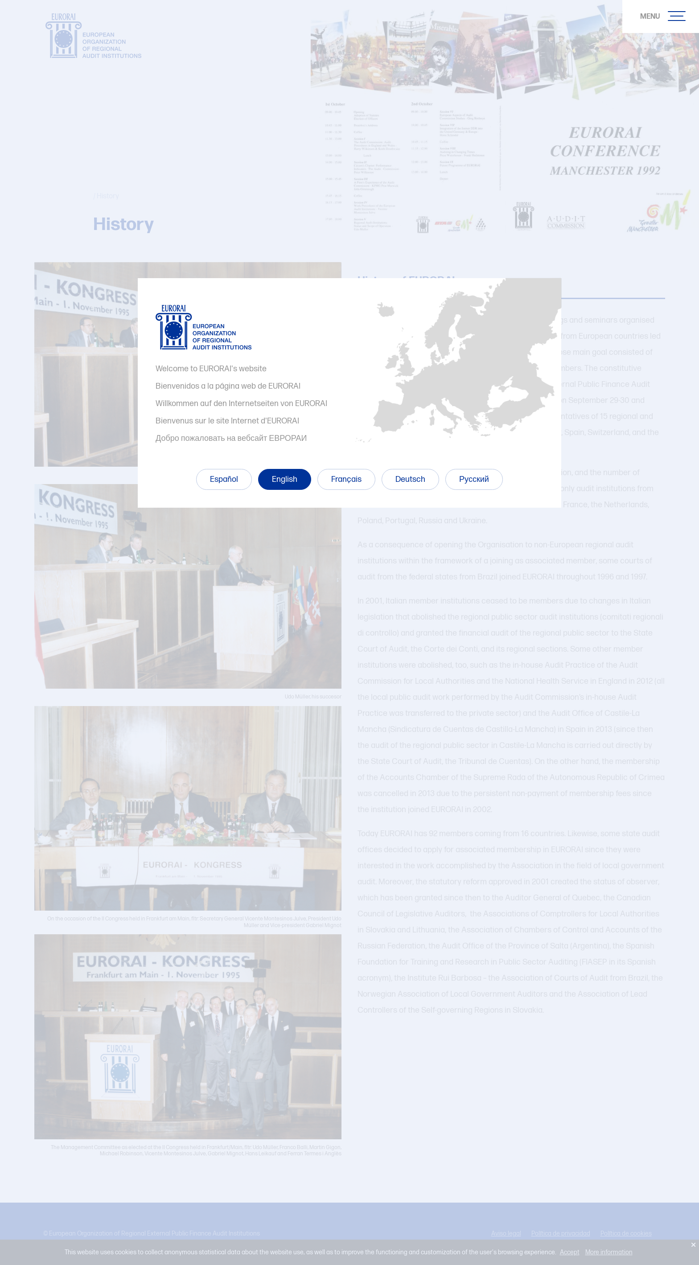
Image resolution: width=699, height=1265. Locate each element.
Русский (474, 479)
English (284, 479)
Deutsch (410, 479)
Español (224, 479)
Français (346, 479)
